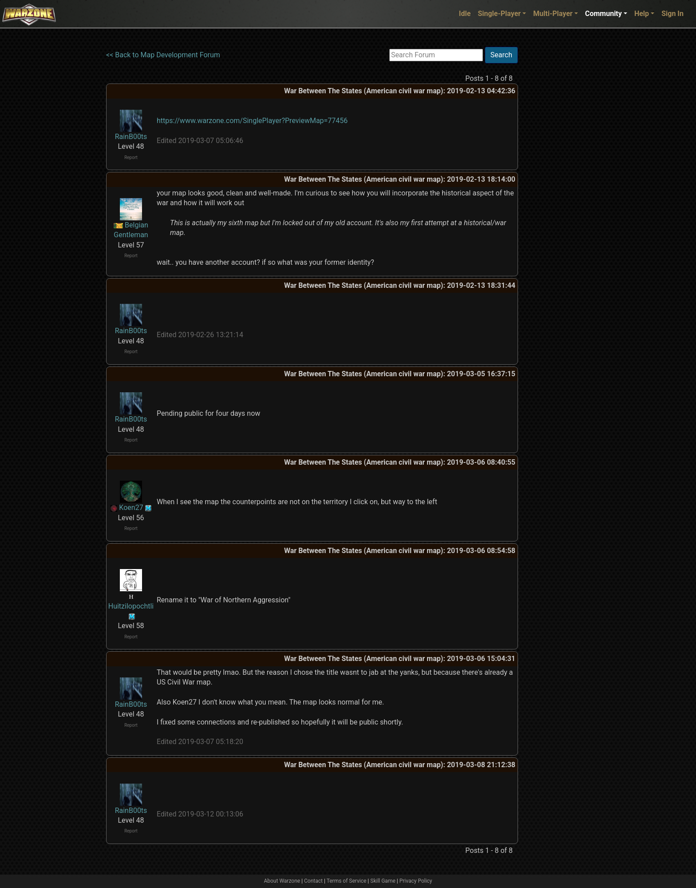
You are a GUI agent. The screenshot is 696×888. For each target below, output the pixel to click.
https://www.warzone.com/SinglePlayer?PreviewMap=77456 (252, 120)
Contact (313, 881)
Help (641, 13)
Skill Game (382, 881)
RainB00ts (131, 136)
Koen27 (131, 507)
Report (131, 157)
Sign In (672, 13)
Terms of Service (347, 881)
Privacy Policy (415, 881)
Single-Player (499, 13)
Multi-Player (553, 13)
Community (603, 13)
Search (501, 55)
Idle (465, 13)
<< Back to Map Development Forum (163, 55)
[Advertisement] (554, 180)
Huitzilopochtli (131, 606)
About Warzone (282, 881)
